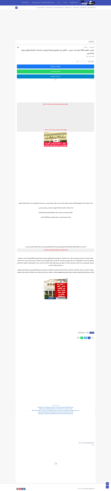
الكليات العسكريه (40, 7)
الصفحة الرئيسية (25, 2)
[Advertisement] (55, 28)
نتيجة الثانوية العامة (92, 7)
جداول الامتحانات (49, 7)
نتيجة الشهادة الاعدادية (59, 7)
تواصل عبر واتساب (55, 71)
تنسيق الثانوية (83, 7)
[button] (89, 338)
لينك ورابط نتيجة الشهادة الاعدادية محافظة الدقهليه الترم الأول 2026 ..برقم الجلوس (55, 413)
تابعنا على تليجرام (55, 76)
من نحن (59, 2)
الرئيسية (91, 47)
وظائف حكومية (81, 332)
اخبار (85, 47)
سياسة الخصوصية (74, 2)
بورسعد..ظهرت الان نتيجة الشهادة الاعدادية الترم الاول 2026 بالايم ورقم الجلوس (55, 408)
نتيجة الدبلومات (76, 7)
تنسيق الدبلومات (68, 7)
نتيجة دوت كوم (81, 488)
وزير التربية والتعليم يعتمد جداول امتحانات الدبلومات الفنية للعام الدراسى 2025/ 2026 (55, 407)
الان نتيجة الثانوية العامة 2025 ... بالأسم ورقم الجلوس (43, 2)
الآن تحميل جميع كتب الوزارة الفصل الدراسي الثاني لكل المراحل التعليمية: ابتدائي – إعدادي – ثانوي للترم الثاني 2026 (55, 410)
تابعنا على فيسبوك (56, 66)
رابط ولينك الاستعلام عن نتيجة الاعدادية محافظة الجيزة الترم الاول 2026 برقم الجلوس (55, 412)
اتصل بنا (65, 2)
